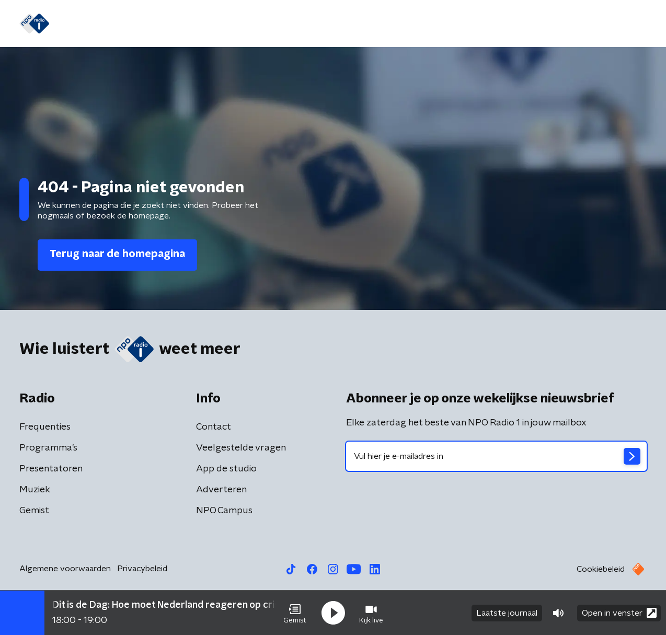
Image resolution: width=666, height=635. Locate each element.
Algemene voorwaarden (65, 568)
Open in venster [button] (619, 613)
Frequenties (45, 427)
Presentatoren (51, 469)
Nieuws (119, 24)
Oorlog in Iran (377, 24)
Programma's (251, 24)
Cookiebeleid (601, 569)
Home (78, 24)
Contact (213, 427)
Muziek (34, 489)
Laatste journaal (506, 613)
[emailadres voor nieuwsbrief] (496, 456)
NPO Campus (224, 510)
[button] (295, 613)
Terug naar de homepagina (117, 254)
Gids (156, 24)
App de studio (226, 469)
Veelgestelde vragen (241, 448)
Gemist (193, 24)
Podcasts (314, 24)
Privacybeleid (142, 568)
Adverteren (221, 489)
